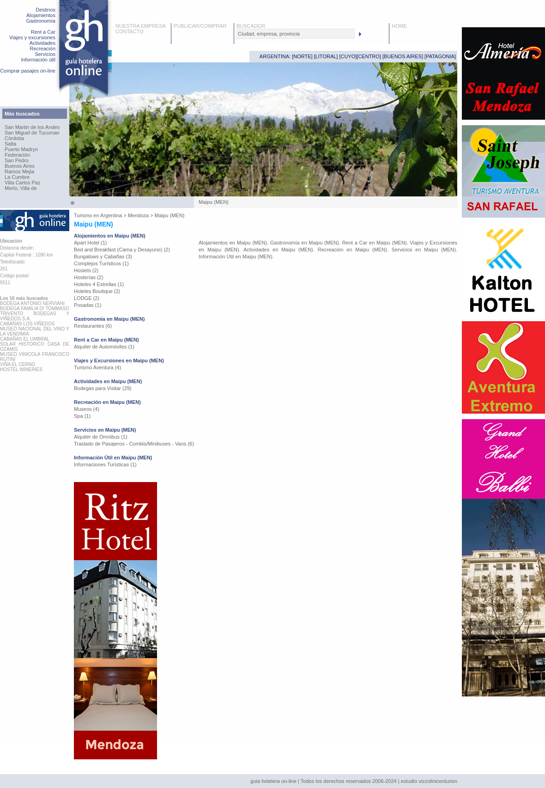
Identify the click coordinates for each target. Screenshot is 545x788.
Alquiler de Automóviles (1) (104, 346)
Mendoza (138, 215)
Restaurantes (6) (93, 326)
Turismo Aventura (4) (97, 367)
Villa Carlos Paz (22, 182)
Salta (10, 144)
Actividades (42, 43)
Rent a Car (43, 32)
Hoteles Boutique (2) (97, 291)
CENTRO (368, 56)
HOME (399, 26)
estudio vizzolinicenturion (429, 781)
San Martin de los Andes (32, 127)
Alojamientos (40, 15)
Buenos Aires (20, 166)
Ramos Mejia (19, 171)
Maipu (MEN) (170, 215)
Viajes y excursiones (32, 37)
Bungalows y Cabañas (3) (103, 256)
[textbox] (295, 34)
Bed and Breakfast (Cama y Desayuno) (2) (122, 249)
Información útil (38, 59)
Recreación (42, 48)
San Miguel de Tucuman (32, 132)
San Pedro (17, 160)
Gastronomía (40, 21)
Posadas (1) (87, 305)
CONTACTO (129, 31)
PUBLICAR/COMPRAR (200, 26)
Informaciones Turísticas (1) (105, 464)
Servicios (45, 54)
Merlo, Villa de (21, 188)
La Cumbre (17, 177)
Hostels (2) (86, 270)
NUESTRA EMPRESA (140, 26)
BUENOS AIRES (403, 56)
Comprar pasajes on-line (27, 70)
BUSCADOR (250, 26)
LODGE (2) (86, 298)
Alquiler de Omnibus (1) (100, 437)
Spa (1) (82, 416)
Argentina (111, 215)
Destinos (45, 9)
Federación (17, 155)
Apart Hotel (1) (90, 242)
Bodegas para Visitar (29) (103, 388)
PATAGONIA (440, 56)
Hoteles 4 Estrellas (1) (99, 284)
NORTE (302, 56)
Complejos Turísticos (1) (101, 263)
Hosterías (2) (88, 277)
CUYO (348, 56)
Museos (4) (86, 409)
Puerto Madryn (21, 149)
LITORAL (326, 56)
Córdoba (14, 138)
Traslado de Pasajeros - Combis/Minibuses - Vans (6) (134, 443)
